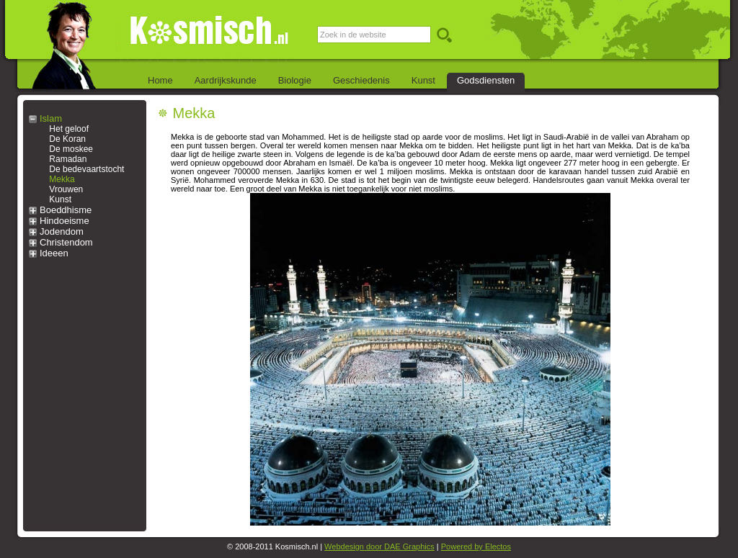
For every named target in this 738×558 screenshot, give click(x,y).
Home (160, 80)
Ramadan (67, 159)
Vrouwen (66, 189)
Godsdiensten (486, 80)
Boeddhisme (66, 209)
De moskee (71, 149)
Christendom (66, 242)
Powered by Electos (476, 546)
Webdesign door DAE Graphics (379, 546)
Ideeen (54, 253)
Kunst (423, 80)
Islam (51, 118)
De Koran (67, 139)
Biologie (294, 80)
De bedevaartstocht (86, 169)
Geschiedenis (361, 80)
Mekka (61, 179)
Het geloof (69, 129)
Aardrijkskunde (226, 80)
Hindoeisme (64, 220)
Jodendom (62, 231)
